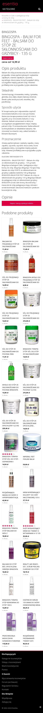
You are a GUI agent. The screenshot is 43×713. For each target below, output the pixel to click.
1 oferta (5, 288)
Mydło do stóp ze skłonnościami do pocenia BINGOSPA (10, 387)
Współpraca (7, 698)
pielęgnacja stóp (23, 15)
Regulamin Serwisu (10, 686)
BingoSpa (9, 32)
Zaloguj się (6, 702)
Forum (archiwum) (9, 682)
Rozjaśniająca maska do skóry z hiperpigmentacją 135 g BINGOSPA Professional (10, 497)
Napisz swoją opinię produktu (21, 203)
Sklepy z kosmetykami (11, 662)
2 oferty (5, 252)
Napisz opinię (7, 58)
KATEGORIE (9, 9)
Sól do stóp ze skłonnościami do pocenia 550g (10, 351)
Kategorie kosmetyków (12, 658)
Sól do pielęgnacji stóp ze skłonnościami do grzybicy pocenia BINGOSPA (10, 282)
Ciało (13, 15)
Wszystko (5, 15)
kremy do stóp (8, 18)
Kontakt (5, 689)
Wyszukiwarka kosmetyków (14, 678)
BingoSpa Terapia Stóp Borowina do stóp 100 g (10, 602)
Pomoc (5, 669)
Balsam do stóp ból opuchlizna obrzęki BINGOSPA (10, 566)
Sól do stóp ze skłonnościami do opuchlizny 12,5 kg (10, 423)
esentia (10, 3)
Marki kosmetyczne (10, 666)
